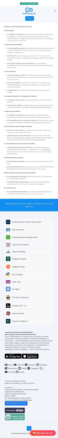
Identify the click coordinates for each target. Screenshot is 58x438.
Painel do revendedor (31, 389)
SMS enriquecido (18, 230)
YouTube (10, 372)
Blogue (7, 396)
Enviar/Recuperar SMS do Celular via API (26, 222)
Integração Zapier (18, 267)
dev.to (9, 364)
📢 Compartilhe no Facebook (16, 403)
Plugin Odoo (16, 282)
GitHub (20, 372)
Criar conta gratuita (30, 4)
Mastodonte (11, 368)
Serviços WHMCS (18, 313)
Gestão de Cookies (27, 383)
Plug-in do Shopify (18, 252)
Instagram (41, 364)
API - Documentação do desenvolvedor (18, 398)
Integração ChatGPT (19, 259)
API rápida (15, 289)
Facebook (30, 364)
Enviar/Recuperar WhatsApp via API (24, 237)
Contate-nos (9, 387)
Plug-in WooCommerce (20, 245)
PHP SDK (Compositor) (20, 297)
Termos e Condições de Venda (15, 381)
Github (13, 396)
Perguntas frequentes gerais (14, 392)
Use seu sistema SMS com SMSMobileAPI (19, 400)
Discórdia (19, 364)
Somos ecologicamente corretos (15, 394)
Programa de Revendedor (13, 389)
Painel (29, 18)
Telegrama (33, 368)
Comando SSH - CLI (19, 306)
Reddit (22, 368)
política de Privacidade (12, 383)
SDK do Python (17, 274)
